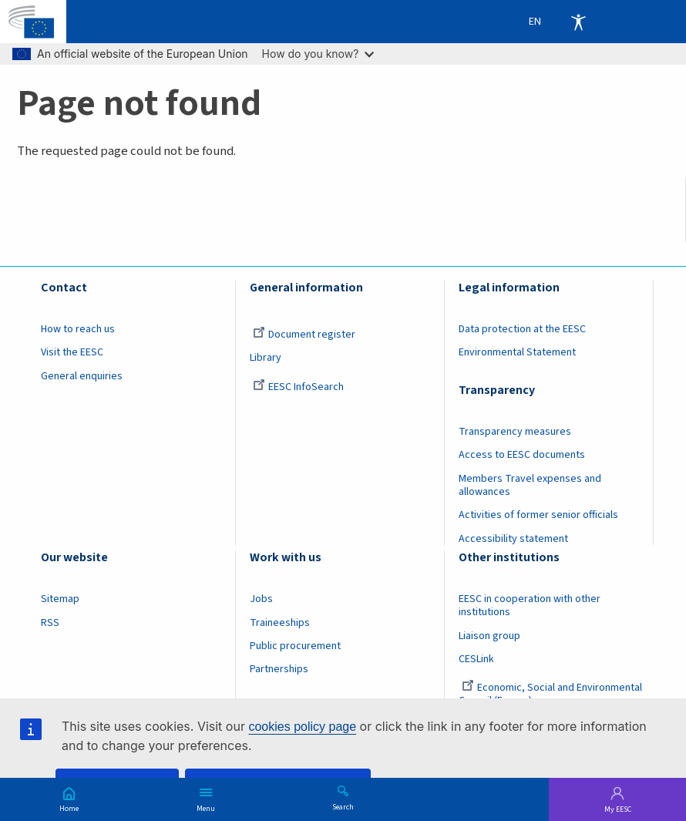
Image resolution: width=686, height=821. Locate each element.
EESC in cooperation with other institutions (529, 605)
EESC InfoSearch (298, 387)
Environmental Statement (517, 352)
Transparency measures (515, 431)
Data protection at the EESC (522, 329)
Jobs (261, 599)
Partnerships (279, 669)
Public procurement (295, 646)
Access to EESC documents (522, 455)
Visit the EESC (72, 352)
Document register (304, 334)
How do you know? (318, 53)
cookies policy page (302, 726)
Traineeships (280, 623)
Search (343, 806)
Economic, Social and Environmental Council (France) (550, 694)
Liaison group (489, 636)
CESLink (476, 659)
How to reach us (78, 329)
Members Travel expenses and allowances (530, 485)
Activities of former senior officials (538, 515)
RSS (50, 623)
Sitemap (60, 599)
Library (265, 357)
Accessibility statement (513, 539)
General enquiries (82, 376)
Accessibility (578, 21)
